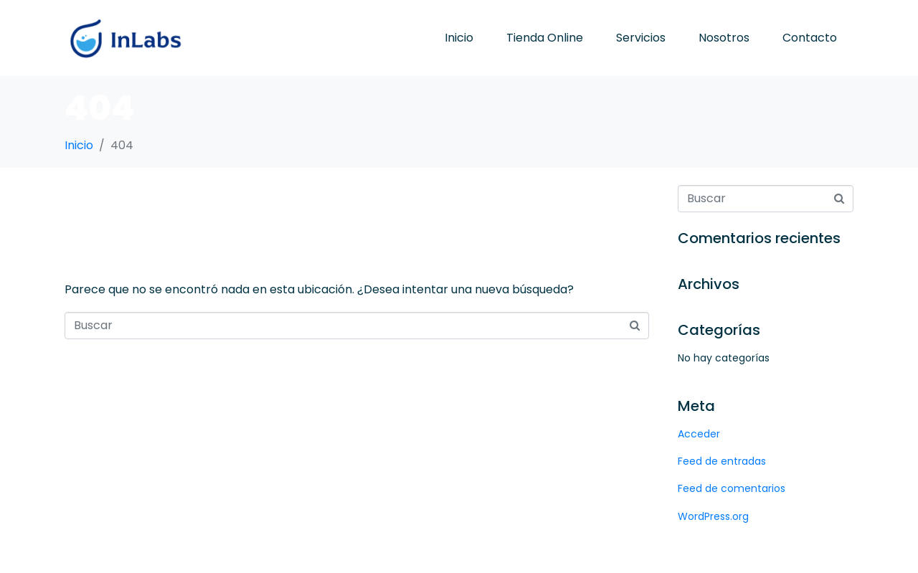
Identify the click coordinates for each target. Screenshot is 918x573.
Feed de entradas (722, 461)
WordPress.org (713, 516)
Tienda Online (544, 37)
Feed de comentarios (731, 488)
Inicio (459, 37)
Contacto (809, 37)
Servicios (641, 37)
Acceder (699, 434)
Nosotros (724, 37)
